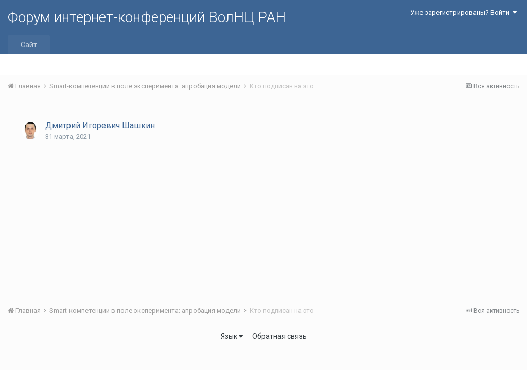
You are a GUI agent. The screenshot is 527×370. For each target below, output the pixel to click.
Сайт (29, 45)
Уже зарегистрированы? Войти (463, 12)
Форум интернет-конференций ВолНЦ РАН (147, 17)
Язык (232, 336)
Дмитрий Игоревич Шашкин (100, 126)
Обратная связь (279, 336)
